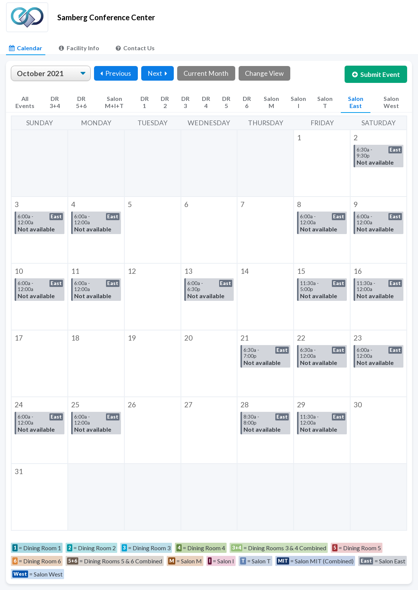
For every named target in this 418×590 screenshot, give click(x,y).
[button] (322, 163)
